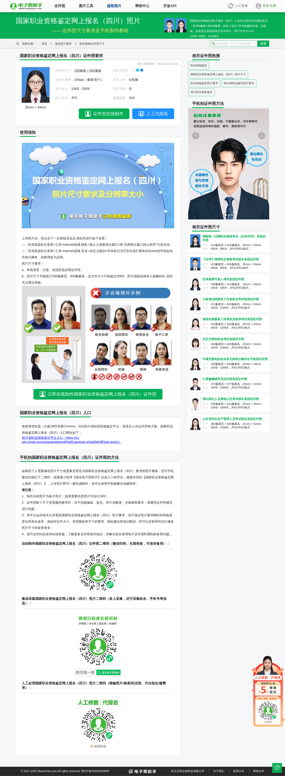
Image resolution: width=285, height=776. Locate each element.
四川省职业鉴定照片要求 (239, 83)
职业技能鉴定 (198, 65)
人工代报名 (157, 113)
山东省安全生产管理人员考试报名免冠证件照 (232, 418)
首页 (44, 43)
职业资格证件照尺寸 (92, 43)
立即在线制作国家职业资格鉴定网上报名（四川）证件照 (102, 394)
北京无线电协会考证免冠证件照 (223, 339)
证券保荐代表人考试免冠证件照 (223, 279)
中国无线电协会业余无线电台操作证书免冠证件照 (235, 359)
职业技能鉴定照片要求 (204, 83)
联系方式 (238, 771)
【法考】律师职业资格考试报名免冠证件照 (230, 259)
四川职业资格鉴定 (201, 92)
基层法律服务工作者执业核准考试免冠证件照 (232, 319)
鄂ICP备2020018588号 (95, 771)
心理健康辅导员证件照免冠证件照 (224, 379)
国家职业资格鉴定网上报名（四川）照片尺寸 (218, 74)
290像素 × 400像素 (87, 70)
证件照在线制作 (108, 113)
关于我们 (218, 771)
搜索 (263, 43)
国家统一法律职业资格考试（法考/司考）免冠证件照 (234, 238)
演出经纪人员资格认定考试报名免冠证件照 (230, 399)
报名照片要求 (63, 43)
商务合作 (258, 771)
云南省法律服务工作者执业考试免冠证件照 (230, 299)
